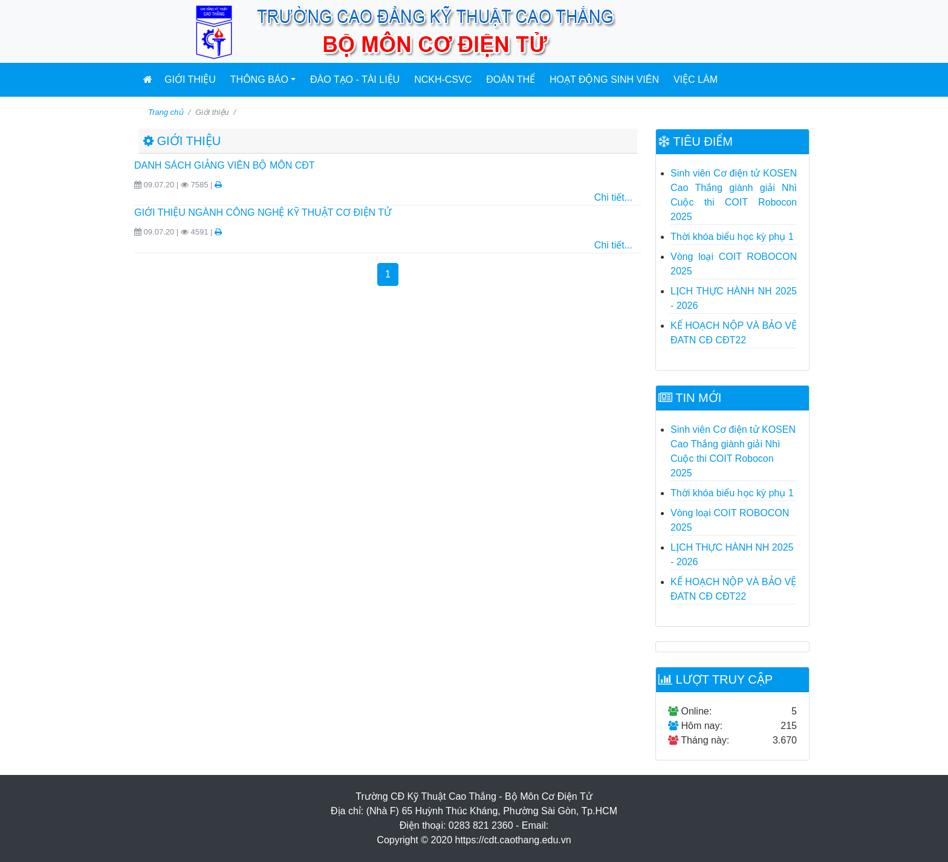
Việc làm (696, 79)
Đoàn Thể (510, 79)
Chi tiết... (613, 197)
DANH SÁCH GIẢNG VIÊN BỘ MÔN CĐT (224, 165)
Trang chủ (165, 112)
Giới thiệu (190, 79)
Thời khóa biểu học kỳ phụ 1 (732, 237)
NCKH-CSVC (443, 79)
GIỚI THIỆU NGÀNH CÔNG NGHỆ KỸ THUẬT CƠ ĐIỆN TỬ (262, 212)
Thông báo (259, 79)
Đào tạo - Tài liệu (355, 79)
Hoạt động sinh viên (604, 79)
